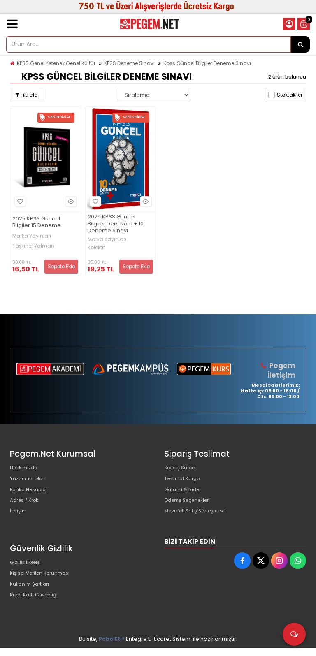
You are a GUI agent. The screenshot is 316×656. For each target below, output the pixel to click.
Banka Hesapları (32, 494)
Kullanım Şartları (31, 598)
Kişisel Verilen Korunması (43, 585)
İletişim (19, 520)
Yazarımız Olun (29, 481)
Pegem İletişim (282, 370)
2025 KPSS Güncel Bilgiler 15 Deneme (36, 222)
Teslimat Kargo (184, 481)
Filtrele (26, 95)
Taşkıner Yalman (33, 246)
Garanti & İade (183, 494)
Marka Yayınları (31, 236)
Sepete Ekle (61, 266)
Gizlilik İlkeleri (27, 571)
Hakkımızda (25, 468)
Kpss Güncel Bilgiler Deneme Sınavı (207, 63)
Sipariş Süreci (182, 468)
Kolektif (96, 247)
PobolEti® (111, 647)
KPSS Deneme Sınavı (129, 63)
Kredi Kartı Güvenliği (36, 611)
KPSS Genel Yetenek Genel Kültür (56, 63)
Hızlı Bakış (69, 201)
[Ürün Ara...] (300, 44)
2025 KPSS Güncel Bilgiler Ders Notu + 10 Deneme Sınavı (116, 223)
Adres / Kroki (27, 507)
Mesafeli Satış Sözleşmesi (198, 520)
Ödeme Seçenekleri (191, 507)
